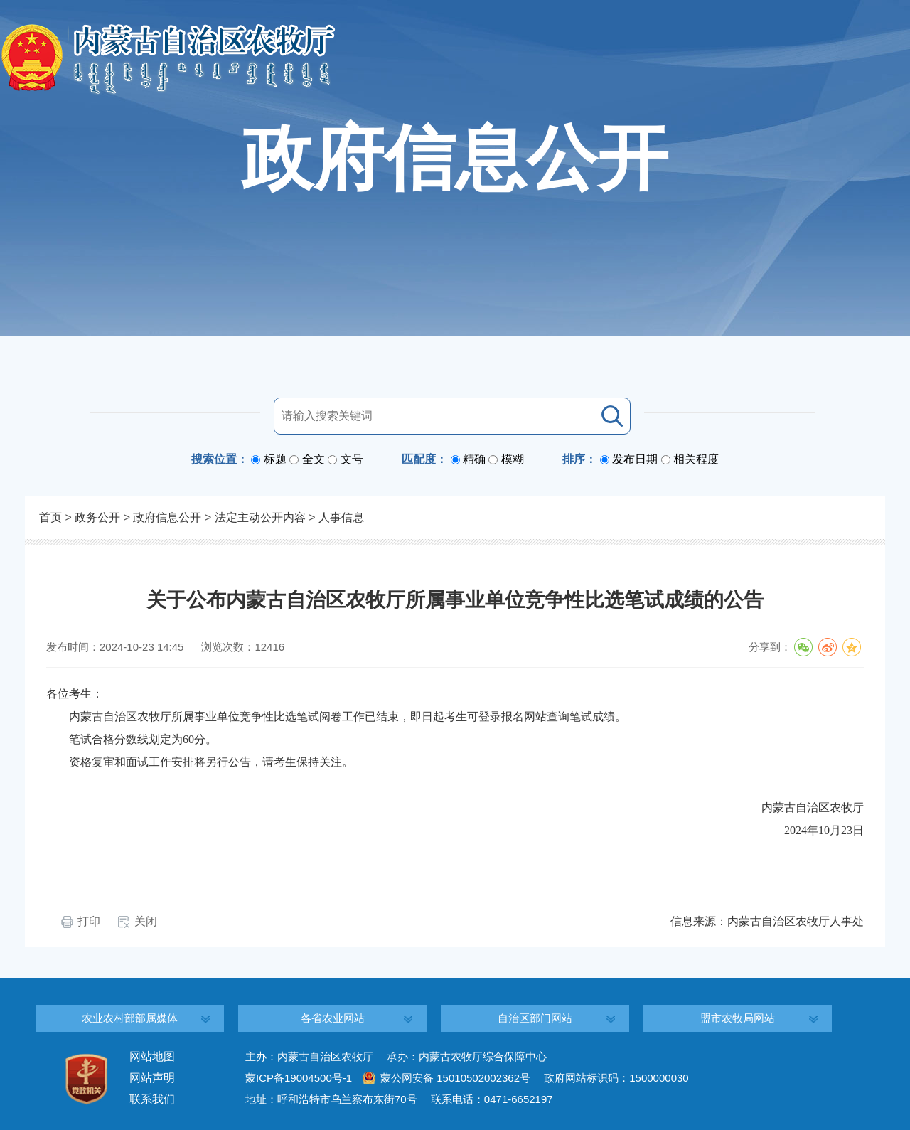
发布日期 (635, 459)
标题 (275, 459)
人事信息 (341, 517)
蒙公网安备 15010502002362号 (455, 1078)
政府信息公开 (167, 517)
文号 (352, 459)
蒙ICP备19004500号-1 (298, 1078)
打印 (88, 921)
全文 (313, 459)
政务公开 (97, 517)
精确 (474, 459)
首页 (50, 517)
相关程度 (696, 459)
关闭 (145, 921)
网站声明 (152, 1078)
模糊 (512, 459)
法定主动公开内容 (260, 517)
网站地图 (152, 1056)
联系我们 (152, 1099)
